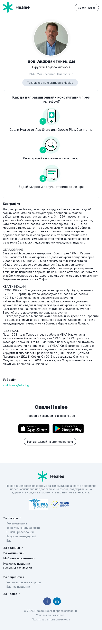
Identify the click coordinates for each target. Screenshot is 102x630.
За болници (11, 547)
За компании (12, 553)
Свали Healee (87, 7)
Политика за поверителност (51, 619)
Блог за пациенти (18, 586)
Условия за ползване (51, 615)
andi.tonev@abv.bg (16, 385)
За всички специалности (23, 527)
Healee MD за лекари (17, 568)
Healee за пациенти (16, 563)
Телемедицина (16, 523)
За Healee (10, 593)
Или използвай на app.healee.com (50, 441)
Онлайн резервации (20, 532)
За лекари (10, 518)
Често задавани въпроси (23, 582)
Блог (9, 540)
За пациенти (12, 577)
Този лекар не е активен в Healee (50, 82)
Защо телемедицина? (21, 536)
